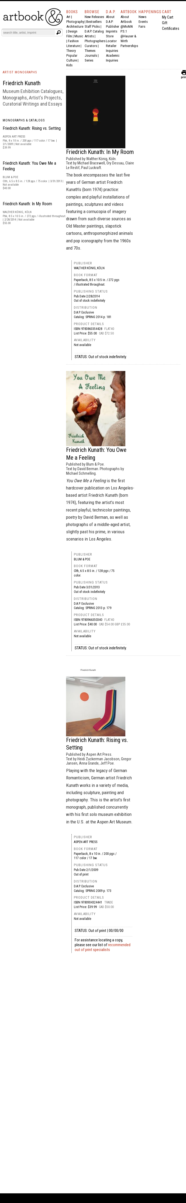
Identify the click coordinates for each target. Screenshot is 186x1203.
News (142, 17)
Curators (91, 46)
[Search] (29, 32)
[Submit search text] (58, 32)
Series (89, 60)
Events (143, 22)
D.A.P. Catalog (94, 31)
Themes (90, 51)
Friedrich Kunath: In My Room (27, 203)
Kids (69, 65)
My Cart (167, 17)
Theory (71, 51)
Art (68, 17)
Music (78, 36)
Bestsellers (94, 22)
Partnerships (129, 46)
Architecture (74, 26)
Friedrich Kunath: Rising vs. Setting (32, 128)
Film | (70, 36)
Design (72, 31)
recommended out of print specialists (102, 947)
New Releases (94, 17)
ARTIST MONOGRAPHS (20, 72)
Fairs (142, 26)
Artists (89, 36)
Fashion (73, 41)
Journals (91, 55)
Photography (75, 22)
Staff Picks (92, 26)
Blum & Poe (82, 559)
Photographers (95, 41)
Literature (73, 46)
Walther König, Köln (89, 268)
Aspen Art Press (85, 842)
